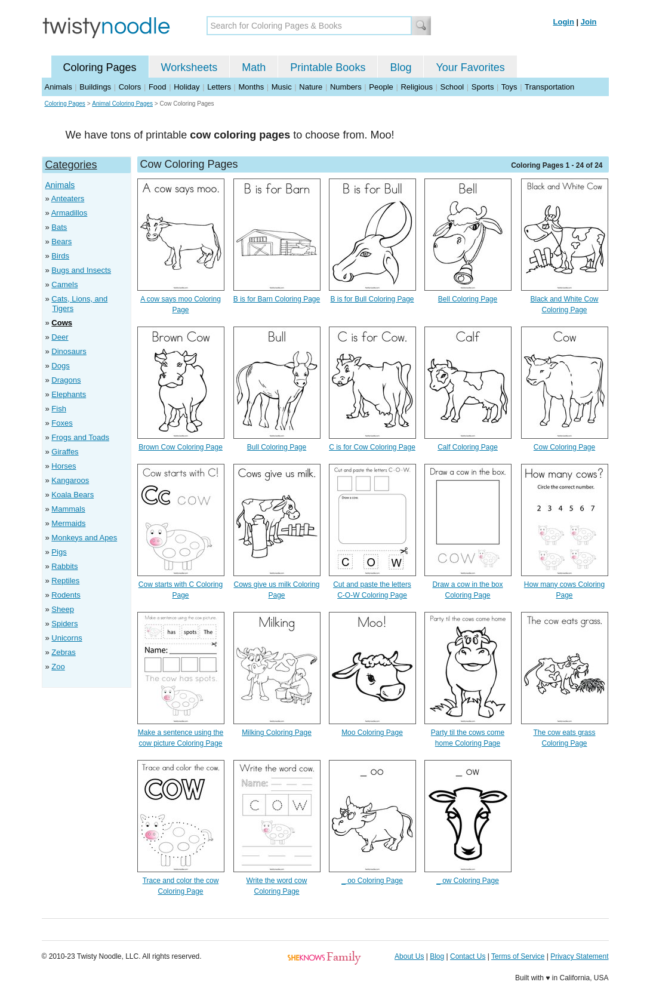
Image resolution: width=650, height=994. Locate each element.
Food (158, 86)
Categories (71, 165)
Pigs (58, 551)
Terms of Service (517, 956)
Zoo (57, 666)
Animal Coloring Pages (122, 103)
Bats (59, 227)
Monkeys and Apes (84, 537)
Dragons (66, 380)
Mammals (68, 508)
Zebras (63, 652)
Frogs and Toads (80, 437)
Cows (61, 322)
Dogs (60, 365)
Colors (130, 86)
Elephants (68, 394)
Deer (59, 337)
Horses (63, 465)
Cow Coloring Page (564, 447)
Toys (509, 86)
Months (251, 86)
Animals (58, 86)
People (381, 86)
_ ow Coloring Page (467, 880)
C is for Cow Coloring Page (372, 447)
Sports (483, 86)
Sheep (62, 609)
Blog (400, 67)
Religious (416, 86)
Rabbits (64, 566)
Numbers (346, 86)
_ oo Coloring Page (372, 880)
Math (254, 67)
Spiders (64, 623)
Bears (61, 241)
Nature (310, 86)
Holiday (186, 86)
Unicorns (66, 637)
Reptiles (65, 580)
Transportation (549, 86)
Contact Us (467, 956)
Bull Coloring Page (276, 447)
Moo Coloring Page (372, 732)
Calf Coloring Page (468, 447)
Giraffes (64, 451)
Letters (219, 86)
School (452, 86)
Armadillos (69, 212)
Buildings (95, 86)
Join (589, 21)
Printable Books (327, 67)
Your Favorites (470, 67)
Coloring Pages (100, 67)
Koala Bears (72, 494)
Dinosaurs (69, 351)
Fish (58, 408)
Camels (64, 284)
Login (563, 21)
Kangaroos (70, 480)
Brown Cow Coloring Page (180, 447)
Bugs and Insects (81, 270)
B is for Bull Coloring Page (372, 299)
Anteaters (68, 198)
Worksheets (189, 67)
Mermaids (68, 523)
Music (282, 86)
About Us (409, 956)
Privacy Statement (579, 956)
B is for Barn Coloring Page (276, 299)
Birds (60, 255)
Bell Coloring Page (467, 299)
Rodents (65, 594)
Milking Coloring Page (277, 732)
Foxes (61, 422)
